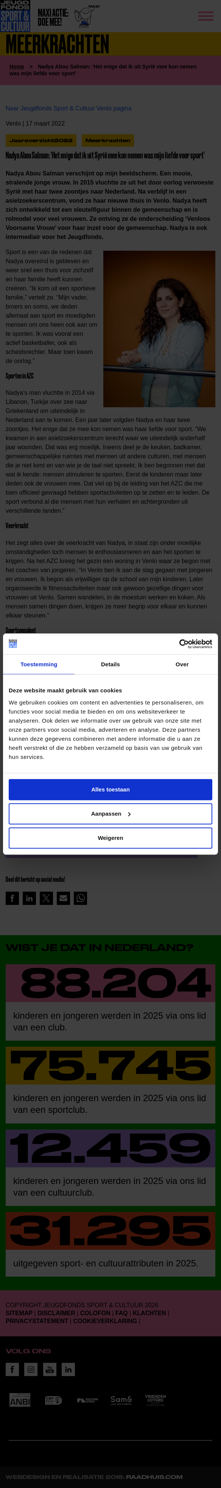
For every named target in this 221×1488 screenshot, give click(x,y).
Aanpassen (111, 813)
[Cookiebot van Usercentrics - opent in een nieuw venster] (179, 644)
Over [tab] (182, 664)
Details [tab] (110, 664)
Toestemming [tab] (39, 664)
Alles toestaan (110, 789)
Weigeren (110, 838)
